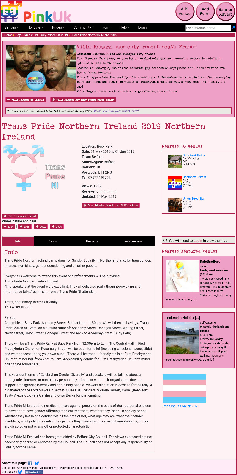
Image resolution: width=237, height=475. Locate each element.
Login (142, 27)
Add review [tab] (133, 241)
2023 (25, 226)
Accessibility (48, 467)
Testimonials (84, 467)
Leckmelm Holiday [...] (182, 318)
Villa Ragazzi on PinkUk (25, 100)
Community (82, 27)
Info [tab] (18, 241)
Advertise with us (27, 467)
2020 (57, 226)
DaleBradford (210, 261)
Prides (57, 27)
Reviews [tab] (92, 241)
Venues (10, 27)
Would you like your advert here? (116, 111)
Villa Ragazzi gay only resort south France (83, 100)
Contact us (8, 467)
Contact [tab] (53, 241)
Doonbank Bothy (194, 155)
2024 (8, 226)
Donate (98, 467)
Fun (105, 27)
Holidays (34, 27)
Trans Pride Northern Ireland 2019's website (111, 205)
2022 (41, 226)
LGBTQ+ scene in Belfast (20, 216)
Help (123, 27)
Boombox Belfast (194, 177)
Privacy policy (66, 467)
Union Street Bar (194, 198)
